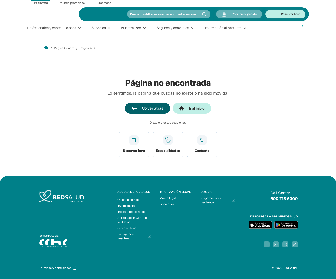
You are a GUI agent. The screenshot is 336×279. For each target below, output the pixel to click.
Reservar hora (290, 14)
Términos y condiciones (55, 268)
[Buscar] (204, 14)
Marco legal (167, 198)
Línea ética (167, 204)
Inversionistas (126, 206)
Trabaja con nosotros (125, 236)
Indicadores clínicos (131, 212)
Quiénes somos (128, 200)
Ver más (134, 144)
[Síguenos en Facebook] (267, 244)
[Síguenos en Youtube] (276, 244)
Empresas (104, 3)
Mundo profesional (73, 3)
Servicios (99, 28)
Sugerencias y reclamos (211, 200)
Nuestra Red (131, 28)
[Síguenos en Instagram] (285, 244)
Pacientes (41, 3)
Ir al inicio (197, 108)
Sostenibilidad (126, 228)
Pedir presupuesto (244, 14)
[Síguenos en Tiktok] (295, 244)
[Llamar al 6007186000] (279, 196)
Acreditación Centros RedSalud (132, 220)
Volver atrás (151, 108)
